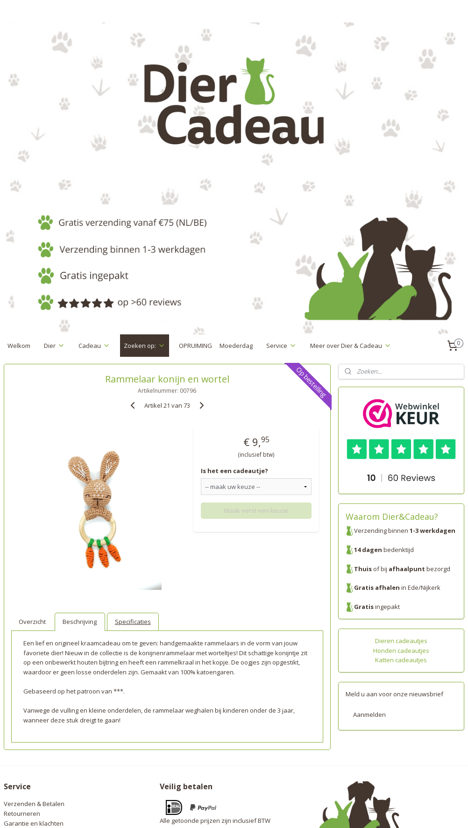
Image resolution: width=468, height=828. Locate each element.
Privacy (14, 691)
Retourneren (22, 672)
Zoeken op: (144, 203)
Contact (14, 711)
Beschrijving (80, 479)
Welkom (18, 203)
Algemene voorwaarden (38, 701)
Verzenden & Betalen (34, 662)
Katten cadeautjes (401, 518)
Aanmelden (369, 573)
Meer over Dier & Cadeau (350, 203)
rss (219, 810)
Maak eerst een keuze (256, 368)
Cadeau (94, 203)
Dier (54, 203)
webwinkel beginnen (255, 810)
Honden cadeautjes (401, 508)
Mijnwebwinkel (336, 810)
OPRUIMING (195, 203)
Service (281, 203)
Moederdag (236, 203)
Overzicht (32, 479)
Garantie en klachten (34, 681)
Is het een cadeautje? (234, 329)
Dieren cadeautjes (401, 499)
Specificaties (133, 479)
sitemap (200, 810)
